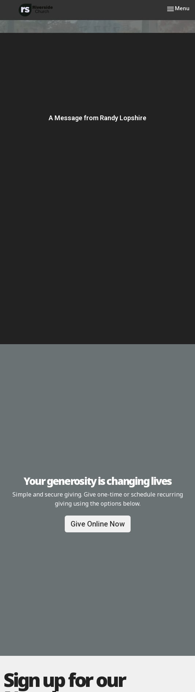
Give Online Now (98, 524)
